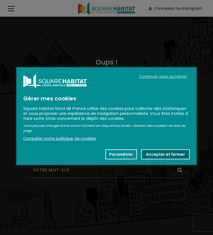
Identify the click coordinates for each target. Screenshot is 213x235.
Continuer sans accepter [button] (163, 76)
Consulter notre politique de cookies (59, 138)
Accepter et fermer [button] (165, 154)
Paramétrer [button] (121, 154)
